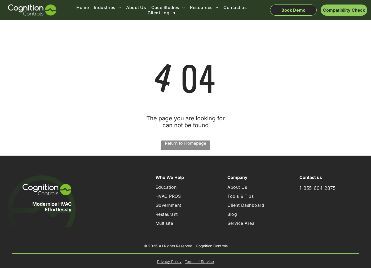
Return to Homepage (185, 143)
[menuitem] (82, 7)
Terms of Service (199, 261)
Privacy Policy (169, 261)
